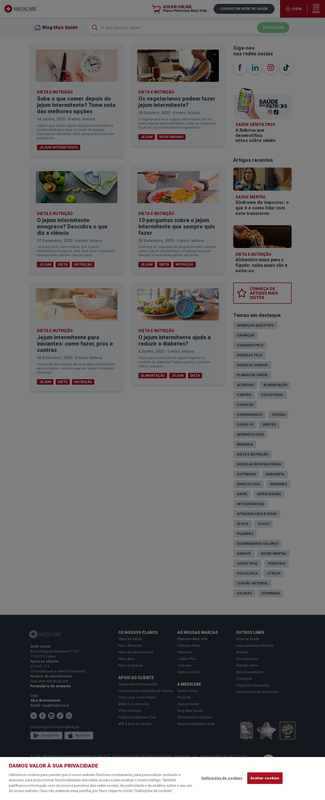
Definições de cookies (222, 778)
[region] (162, 778)
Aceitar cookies (265, 778)
